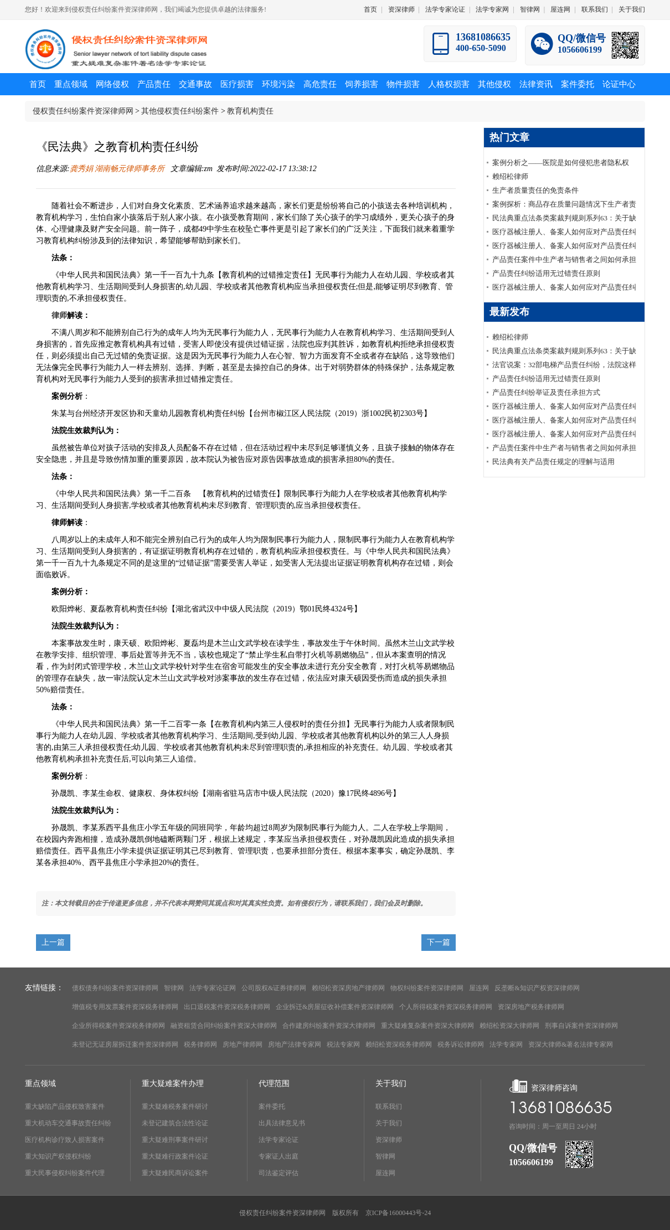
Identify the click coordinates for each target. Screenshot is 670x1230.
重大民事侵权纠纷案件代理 (65, 1173)
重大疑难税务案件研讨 (175, 1106)
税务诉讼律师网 (460, 1044)
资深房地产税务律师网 (531, 1007)
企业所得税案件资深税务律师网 (118, 1026)
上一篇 (53, 942)
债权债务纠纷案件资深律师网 (115, 988)
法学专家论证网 (212, 988)
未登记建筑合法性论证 (175, 1123)
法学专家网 (492, 9)
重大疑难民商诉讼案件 (175, 1173)
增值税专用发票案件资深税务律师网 (125, 1007)
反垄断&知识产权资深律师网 (536, 988)
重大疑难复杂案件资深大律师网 (427, 1026)
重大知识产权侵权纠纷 (58, 1156)
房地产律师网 (242, 1044)
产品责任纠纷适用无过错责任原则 (546, 273)
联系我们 (594, 9)
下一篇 (438, 942)
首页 (370, 9)
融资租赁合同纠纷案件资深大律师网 (224, 1026)
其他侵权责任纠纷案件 (180, 111)
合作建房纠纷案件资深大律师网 (328, 1026)
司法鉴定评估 (278, 1173)
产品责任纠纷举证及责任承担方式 (546, 392)
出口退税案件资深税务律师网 (227, 1007)
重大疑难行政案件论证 (175, 1156)
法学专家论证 (445, 9)
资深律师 (401, 9)
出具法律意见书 (282, 1123)
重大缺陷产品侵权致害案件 (65, 1106)
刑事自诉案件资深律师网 (581, 1026)
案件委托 (272, 1106)
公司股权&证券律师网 (273, 988)
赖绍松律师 (510, 176)
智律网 (530, 9)
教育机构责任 (250, 111)
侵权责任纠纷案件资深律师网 (83, 111)
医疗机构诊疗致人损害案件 (65, 1140)
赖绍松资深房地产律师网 (348, 988)
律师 (59, 315)
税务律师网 (200, 1044)
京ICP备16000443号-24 (398, 1213)
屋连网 (560, 9)
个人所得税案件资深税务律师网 (445, 1007)
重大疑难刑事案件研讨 (175, 1140)
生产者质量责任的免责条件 (535, 190)
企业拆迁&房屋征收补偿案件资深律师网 (335, 1007)
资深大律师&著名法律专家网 (570, 1044)
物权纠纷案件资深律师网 (426, 988)
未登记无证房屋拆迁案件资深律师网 (125, 1044)
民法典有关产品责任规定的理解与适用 (553, 461)
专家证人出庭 (278, 1156)
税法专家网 (343, 1044)
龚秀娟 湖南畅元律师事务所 (118, 168)
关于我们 (632, 9)
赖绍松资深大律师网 (509, 1026)
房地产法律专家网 (294, 1044)
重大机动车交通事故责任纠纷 (68, 1123)
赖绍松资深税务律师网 (398, 1044)
